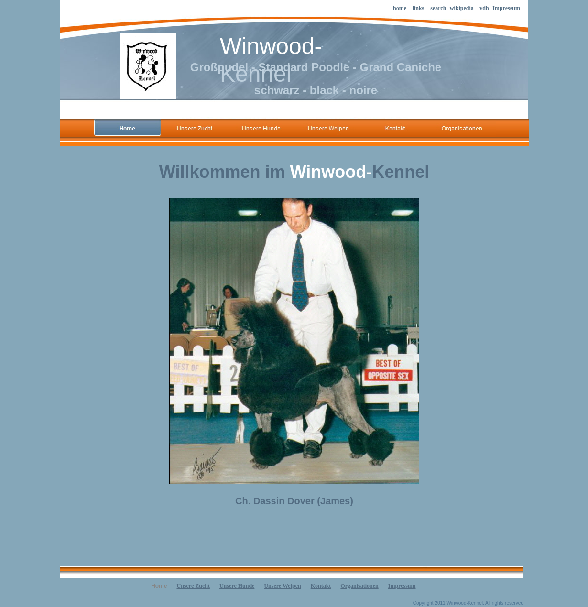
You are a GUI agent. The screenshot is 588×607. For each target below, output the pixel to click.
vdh (484, 8)
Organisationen (359, 586)
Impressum (506, 8)
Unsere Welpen (282, 586)
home (399, 8)
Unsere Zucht (192, 586)
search (438, 8)
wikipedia (462, 8)
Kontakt (321, 586)
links (419, 8)
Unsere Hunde (236, 586)
